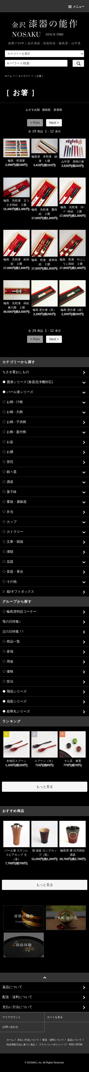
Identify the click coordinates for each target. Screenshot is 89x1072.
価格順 (46, 109)
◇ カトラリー (22, 76)
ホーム (8, 76)
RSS (71, 1044)
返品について (74, 1039)
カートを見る (55, 1017)
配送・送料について (53, 1039)
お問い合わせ (10, 1026)
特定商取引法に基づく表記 (21, 1044)
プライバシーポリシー (51, 1044)
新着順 (58, 109)
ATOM (79, 1044)
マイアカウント (11, 1017)
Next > (54, 123)
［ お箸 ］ (38, 76)
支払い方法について (28, 1039)
